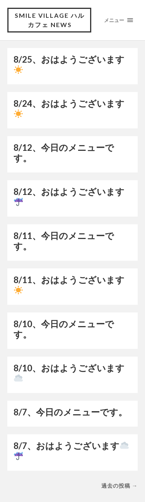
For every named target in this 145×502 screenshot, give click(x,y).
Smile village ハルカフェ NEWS (50, 20)
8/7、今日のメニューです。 (70, 412)
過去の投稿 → (119, 485)
